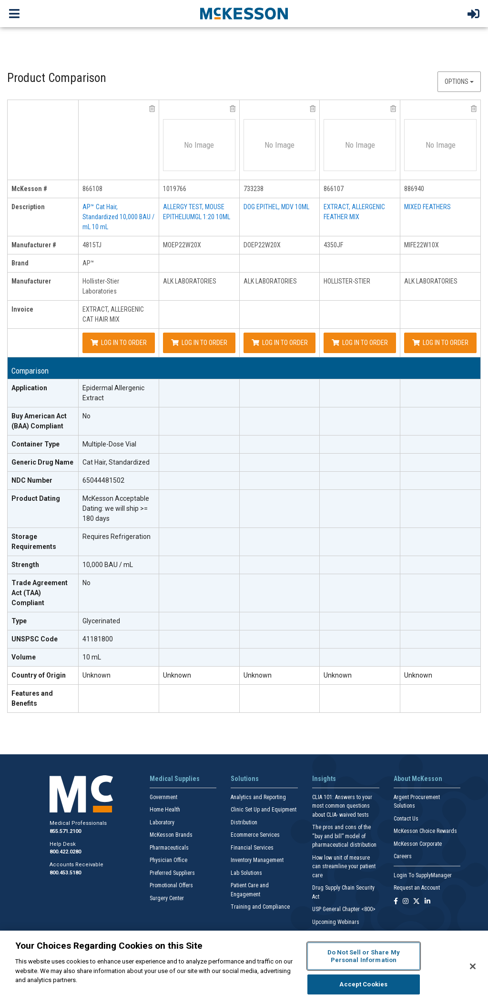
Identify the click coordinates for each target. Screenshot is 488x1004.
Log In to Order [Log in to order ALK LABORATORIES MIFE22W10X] (440, 342)
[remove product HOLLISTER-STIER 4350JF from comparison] (393, 108)
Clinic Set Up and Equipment (263, 809)
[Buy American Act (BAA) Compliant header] (43, 421)
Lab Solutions (246, 873)
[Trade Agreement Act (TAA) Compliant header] (43, 593)
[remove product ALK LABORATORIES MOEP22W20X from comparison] (232, 108)
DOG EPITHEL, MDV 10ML (276, 207)
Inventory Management (257, 860)
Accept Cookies (363, 984)
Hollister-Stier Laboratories (100, 286)
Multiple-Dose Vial (109, 444)
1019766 (174, 189)
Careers (403, 856)
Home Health (165, 809)
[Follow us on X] (416, 901)
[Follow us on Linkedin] (427, 901)
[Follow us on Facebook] (396, 901)
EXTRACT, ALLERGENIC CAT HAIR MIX (113, 314)
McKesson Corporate (418, 844)
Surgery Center (167, 898)
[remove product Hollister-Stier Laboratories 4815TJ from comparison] (152, 108)
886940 (414, 189)
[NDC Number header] (43, 481)
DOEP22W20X (262, 245)
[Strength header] (43, 565)
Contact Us (406, 818)
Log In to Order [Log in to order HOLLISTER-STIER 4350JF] (360, 342)
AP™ (88, 263)
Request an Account (417, 887)
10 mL (91, 657)
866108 (92, 189)
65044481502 (103, 480)
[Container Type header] (43, 445)
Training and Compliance (260, 906)
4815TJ (92, 245)
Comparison (30, 370)
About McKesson (418, 778)
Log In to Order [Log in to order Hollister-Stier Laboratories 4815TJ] (119, 342)
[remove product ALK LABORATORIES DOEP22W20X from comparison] (312, 108)
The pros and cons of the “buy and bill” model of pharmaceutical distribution (344, 836)
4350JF (333, 245)
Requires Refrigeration (116, 536)
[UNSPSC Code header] (43, 639)
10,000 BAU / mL (107, 564)
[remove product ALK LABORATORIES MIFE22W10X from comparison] (474, 108)
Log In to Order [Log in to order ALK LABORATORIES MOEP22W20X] (199, 342)
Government (163, 797)
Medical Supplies (175, 778)
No (86, 416)
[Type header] (43, 621)
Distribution (244, 822)
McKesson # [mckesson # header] (29, 189)
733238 (254, 189)
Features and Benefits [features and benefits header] (32, 698)
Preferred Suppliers (172, 873)
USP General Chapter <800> (344, 909)
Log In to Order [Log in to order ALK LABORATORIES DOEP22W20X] (280, 342)
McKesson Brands (171, 835)
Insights (324, 778)
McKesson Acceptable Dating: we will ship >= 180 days (115, 508)
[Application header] (43, 393)
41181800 (97, 639)
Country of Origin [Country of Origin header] (38, 675)
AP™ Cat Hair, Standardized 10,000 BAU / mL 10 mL (118, 217)
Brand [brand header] (20, 263)
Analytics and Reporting (258, 797)
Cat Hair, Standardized (116, 462)
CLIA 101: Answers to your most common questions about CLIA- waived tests (342, 806)
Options (459, 81)
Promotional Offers (171, 885)
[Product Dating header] (43, 509)
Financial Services (252, 847)
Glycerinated (101, 621)
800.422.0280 (65, 852)
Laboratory (162, 822)
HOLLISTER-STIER (347, 281)
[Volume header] (43, 658)
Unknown (96, 675)
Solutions (245, 778)
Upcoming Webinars (335, 922)
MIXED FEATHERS (427, 207)
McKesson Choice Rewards (425, 831)
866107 (334, 189)
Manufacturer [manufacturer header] (31, 281)
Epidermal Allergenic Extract (113, 393)
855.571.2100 (65, 831)
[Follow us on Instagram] (405, 901)
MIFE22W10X (421, 245)
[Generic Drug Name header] (43, 463)
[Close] (472, 966)
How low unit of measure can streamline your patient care (344, 866)
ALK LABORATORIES (189, 281)
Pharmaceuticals (169, 847)
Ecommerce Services (255, 835)
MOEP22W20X (182, 245)
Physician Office (168, 860)
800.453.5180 (65, 873)
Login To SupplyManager (423, 875)
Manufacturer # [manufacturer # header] (33, 245)
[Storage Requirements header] (43, 542)
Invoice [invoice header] (22, 309)
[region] (244, 967)
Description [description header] (28, 207)
